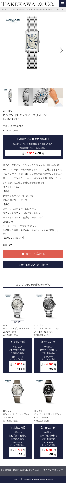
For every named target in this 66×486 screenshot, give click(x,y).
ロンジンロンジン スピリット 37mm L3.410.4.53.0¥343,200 (48, 418)
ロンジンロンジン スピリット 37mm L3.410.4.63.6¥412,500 (17, 332)
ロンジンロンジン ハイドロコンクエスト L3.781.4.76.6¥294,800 (48, 332)
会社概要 (6, 469)
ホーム (3, 9)
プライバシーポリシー (52, 469)
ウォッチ (12, 9)
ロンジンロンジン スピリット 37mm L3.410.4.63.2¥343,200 (17, 418)
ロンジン (22, 9)
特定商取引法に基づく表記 (26, 469)
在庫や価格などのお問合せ (33, 264)
